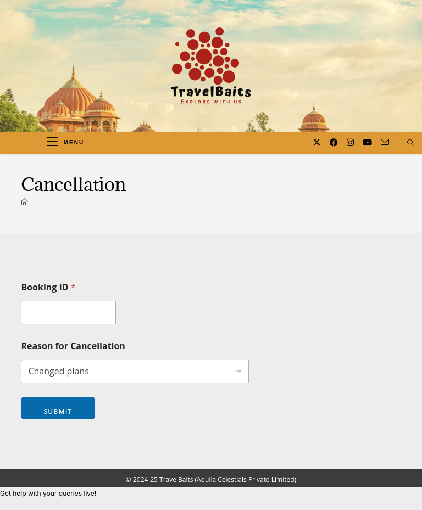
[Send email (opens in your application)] (384, 142)
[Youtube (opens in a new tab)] (367, 142)
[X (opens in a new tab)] (316, 142)
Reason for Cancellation (73, 346)
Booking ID (48, 287)
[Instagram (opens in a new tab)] (350, 142)
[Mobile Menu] (65, 142)
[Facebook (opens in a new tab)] (333, 142)
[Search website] (410, 143)
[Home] (24, 202)
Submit (57, 411)
